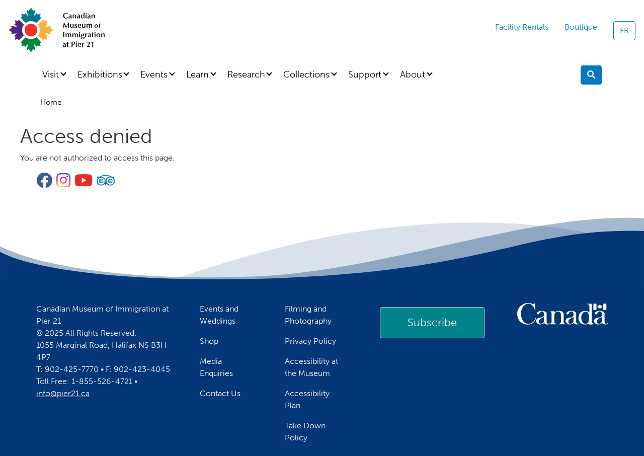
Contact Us (220, 393)
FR (624, 30)
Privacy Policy (310, 341)
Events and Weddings (219, 315)
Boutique (581, 27)
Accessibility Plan (307, 399)
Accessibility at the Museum (311, 367)
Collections (306, 74)
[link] (432, 322)
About (412, 74)
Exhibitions (99, 74)
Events (154, 74)
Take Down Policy (305, 431)
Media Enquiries (216, 367)
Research (246, 74)
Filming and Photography (308, 315)
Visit (50, 74)
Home (50, 102)
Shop (209, 341)
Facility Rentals (521, 27)
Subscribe (432, 322)
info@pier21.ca (63, 393)
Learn (197, 74)
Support (364, 74)
